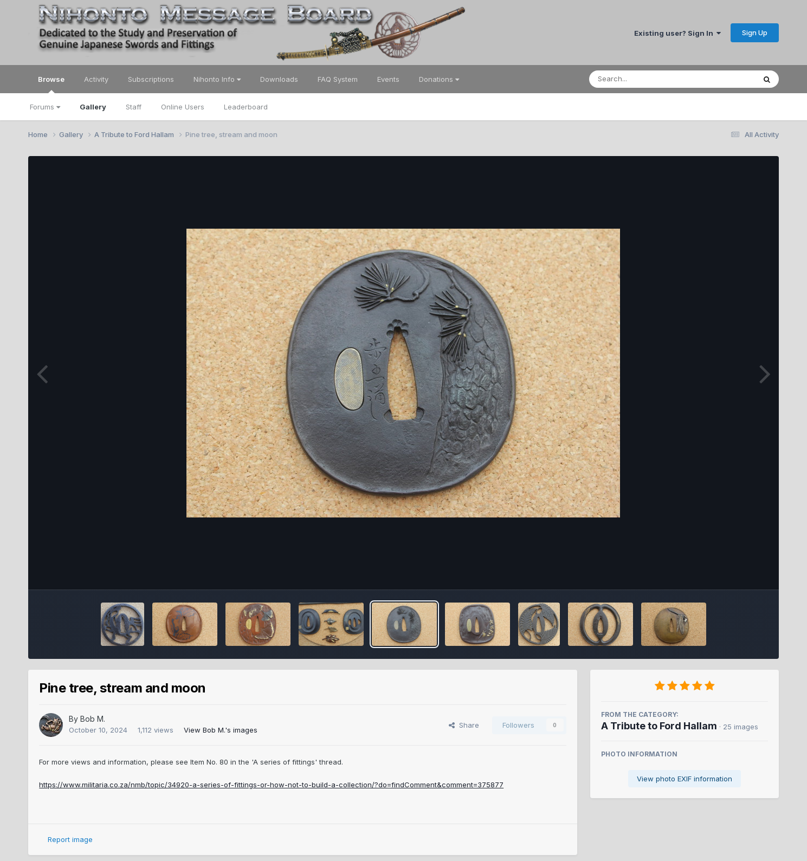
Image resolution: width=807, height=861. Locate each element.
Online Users (182, 106)
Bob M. (92, 718)
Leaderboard (246, 106)
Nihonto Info (217, 79)
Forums (45, 106)
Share (464, 725)
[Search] (642, 79)
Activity (96, 79)
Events (388, 79)
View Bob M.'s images (220, 730)
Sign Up (754, 32)
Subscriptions (151, 79)
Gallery (93, 106)
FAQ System (338, 79)
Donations (439, 79)
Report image (70, 839)
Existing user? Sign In (677, 33)
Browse (51, 84)
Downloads (279, 79)
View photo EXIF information (684, 778)
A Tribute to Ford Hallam (659, 725)
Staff (133, 106)
